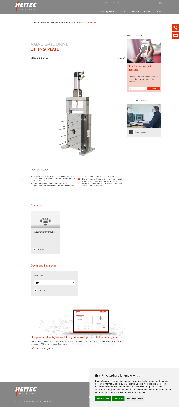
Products (124, 11)
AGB (32, 401)
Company (147, 11)
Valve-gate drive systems (72, 22)
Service (135, 11)
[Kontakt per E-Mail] (175, 35)
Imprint (17, 401)
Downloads (115, 3)
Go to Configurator (45, 348)
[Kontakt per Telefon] (175, 27)
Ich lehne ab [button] (118, 398)
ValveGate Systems (49, 22)
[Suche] (141, 2)
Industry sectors (108, 11)
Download (43, 290)
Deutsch (104, 3)
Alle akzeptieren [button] (103, 398)
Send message (140, 132)
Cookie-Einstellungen (43, 401)
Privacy (25, 401)
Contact (158, 11)
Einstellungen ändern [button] (135, 398)
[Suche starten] (161, 3)
